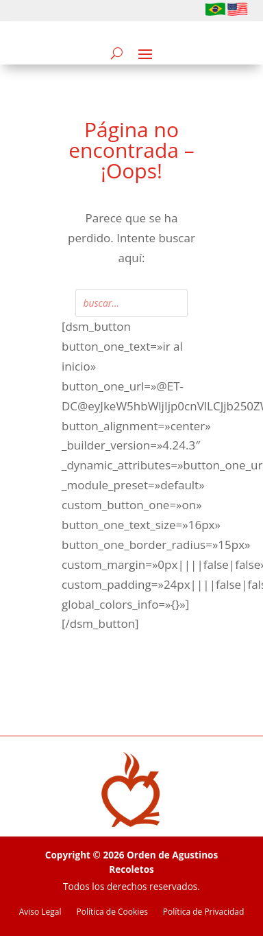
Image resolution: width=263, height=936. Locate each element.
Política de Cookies (112, 912)
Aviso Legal (40, 912)
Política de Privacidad (203, 912)
